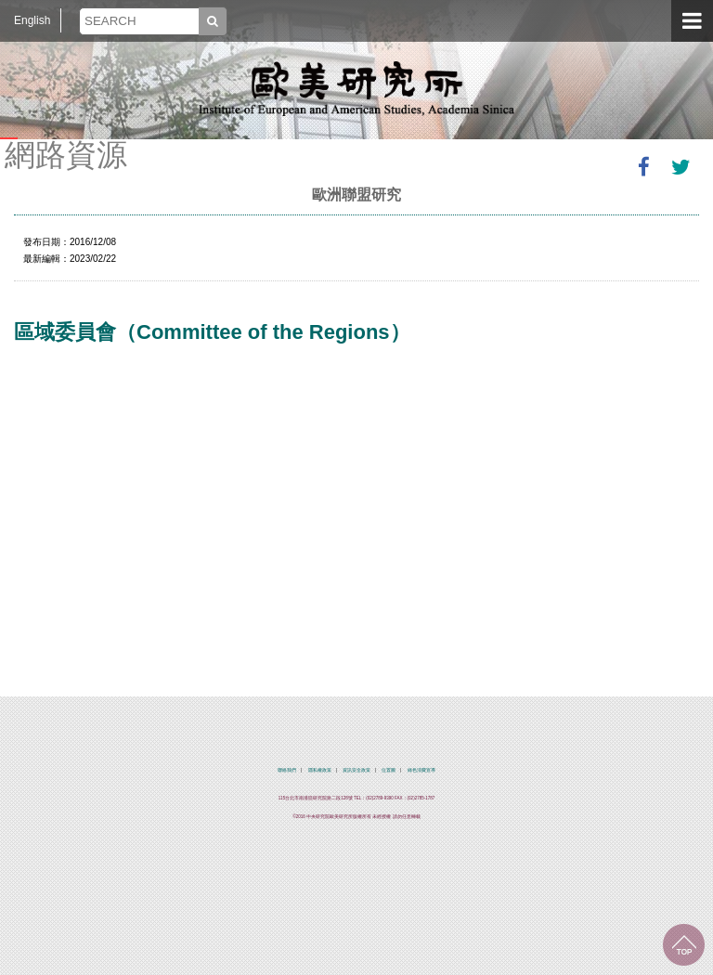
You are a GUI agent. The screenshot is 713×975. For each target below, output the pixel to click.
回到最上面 (684, 945)
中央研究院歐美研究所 (356, 88)
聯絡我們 (287, 770)
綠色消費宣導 (421, 770)
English (32, 20)
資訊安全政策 (356, 770)
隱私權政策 (319, 770)
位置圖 (388, 770)
